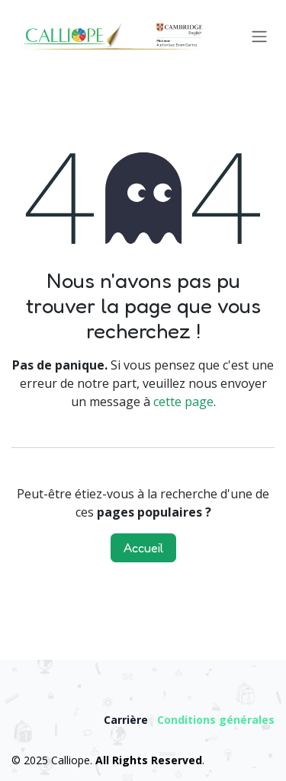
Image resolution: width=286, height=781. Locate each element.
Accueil (143, 547)
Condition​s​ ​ (188, 719)
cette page (183, 401)
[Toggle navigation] (259, 37)
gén (229, 719)
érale (254, 719)
